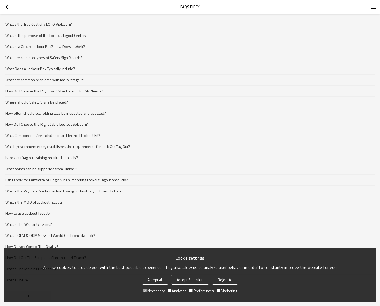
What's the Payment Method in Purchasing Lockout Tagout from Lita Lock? (64, 191)
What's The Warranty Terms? (28, 224)
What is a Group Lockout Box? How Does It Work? (45, 46)
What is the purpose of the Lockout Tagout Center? (46, 35)
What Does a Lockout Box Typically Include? (40, 69)
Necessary (154, 291)
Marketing (227, 291)
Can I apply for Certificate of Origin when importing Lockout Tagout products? (66, 180)
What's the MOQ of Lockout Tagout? (34, 202)
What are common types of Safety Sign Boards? (44, 57)
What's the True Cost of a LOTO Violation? (38, 24)
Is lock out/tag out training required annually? (41, 157)
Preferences (201, 291)
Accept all (155, 279)
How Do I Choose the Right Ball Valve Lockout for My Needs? (54, 91)
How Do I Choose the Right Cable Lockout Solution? (46, 124)
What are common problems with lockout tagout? (45, 80)
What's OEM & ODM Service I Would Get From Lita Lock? (50, 235)
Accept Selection (190, 279)
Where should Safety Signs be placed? (36, 102)
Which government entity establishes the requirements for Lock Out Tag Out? (67, 146)
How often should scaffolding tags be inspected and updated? (55, 113)
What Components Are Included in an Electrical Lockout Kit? (52, 135)
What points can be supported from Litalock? (41, 169)
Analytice (177, 291)
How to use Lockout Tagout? (27, 213)
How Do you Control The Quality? (32, 246)
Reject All (225, 279)
